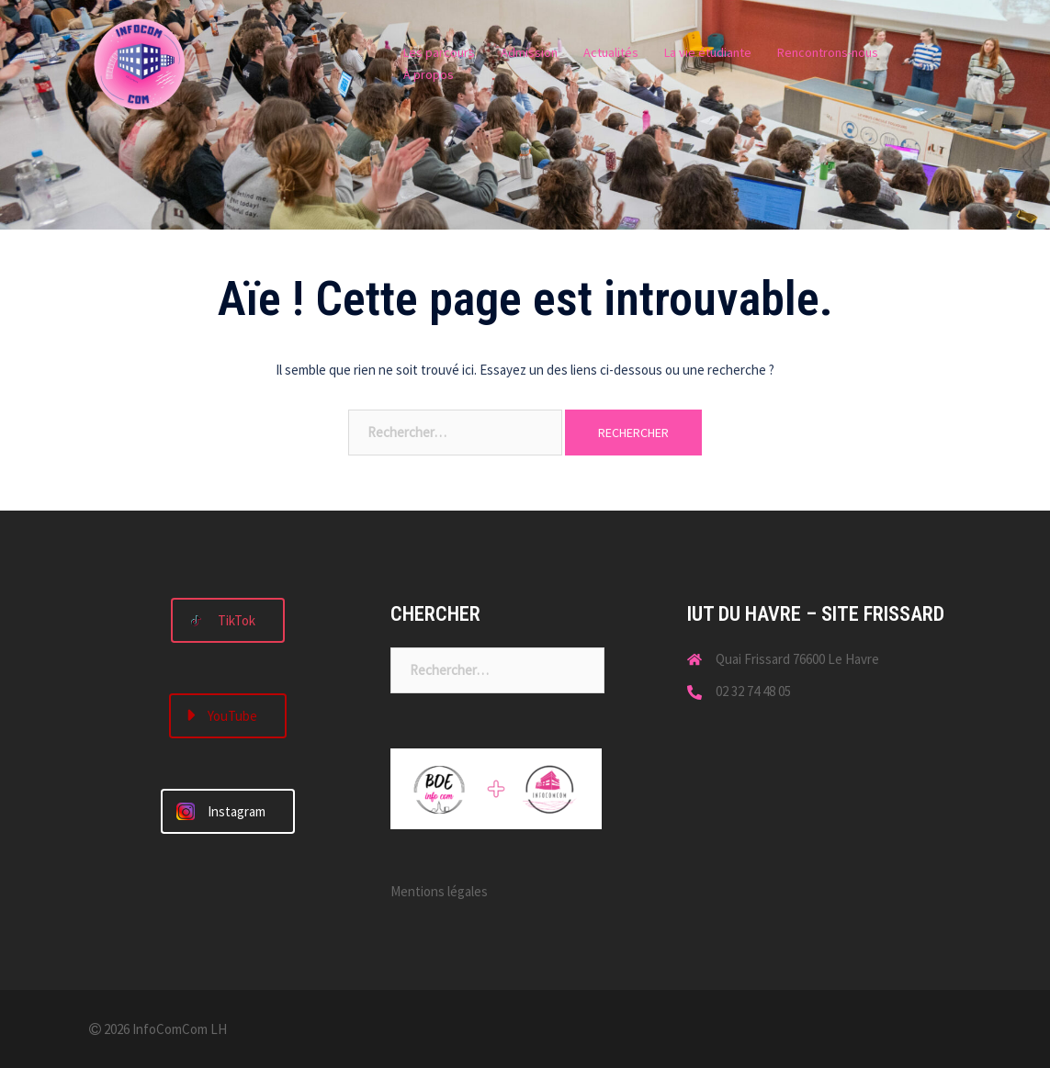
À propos (428, 74)
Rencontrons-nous (827, 52)
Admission (529, 52)
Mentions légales (439, 891)
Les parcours (439, 52)
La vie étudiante (707, 52)
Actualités (610, 52)
